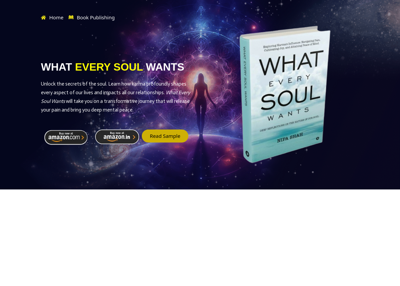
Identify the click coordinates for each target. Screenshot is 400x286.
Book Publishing (92, 17)
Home (52, 17)
